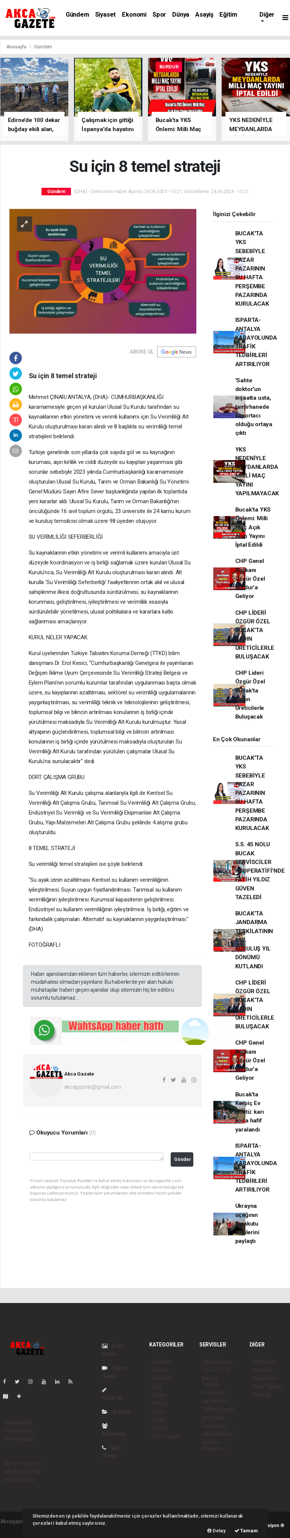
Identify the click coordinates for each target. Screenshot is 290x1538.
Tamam (246, 1530)
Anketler (261, 1370)
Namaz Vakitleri (211, 1381)
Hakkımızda (17, 1422)
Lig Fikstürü (215, 1401)
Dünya (180, 14)
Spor (159, 14)
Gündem (77, 14)
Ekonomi (134, 14)
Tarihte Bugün (218, 1409)
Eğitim (228, 14)
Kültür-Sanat (166, 1436)
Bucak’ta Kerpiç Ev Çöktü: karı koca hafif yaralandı (249, 1112)
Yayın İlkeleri (18, 1431)
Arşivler (116, 1412)
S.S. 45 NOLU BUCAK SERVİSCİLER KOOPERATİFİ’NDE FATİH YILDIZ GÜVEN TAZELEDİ (260, 871)
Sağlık (158, 1420)
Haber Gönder (20, 1480)
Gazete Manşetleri (214, 1445)
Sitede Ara (264, 1362)
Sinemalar (213, 1417)
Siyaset (105, 14)
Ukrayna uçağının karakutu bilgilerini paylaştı (247, 1223)
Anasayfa (17, 46)
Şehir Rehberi (217, 1434)
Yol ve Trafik (216, 1370)
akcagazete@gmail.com (92, 1087)
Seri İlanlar (214, 1426)
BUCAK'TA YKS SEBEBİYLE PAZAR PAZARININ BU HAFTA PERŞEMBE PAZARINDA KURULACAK (252, 268)
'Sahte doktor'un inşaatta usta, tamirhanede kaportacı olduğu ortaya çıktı (254, 407)
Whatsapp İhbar (22, 1471)
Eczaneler (213, 1393)
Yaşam (159, 1428)
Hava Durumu (217, 1362)
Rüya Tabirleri (267, 1386)
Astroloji (261, 1395)
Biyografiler (265, 1378)
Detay (216, 1530)
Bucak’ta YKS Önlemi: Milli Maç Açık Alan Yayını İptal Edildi (253, 527)
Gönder (182, 1159)
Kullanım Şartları (23, 1463)
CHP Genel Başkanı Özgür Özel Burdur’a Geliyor (250, 579)
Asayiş (204, 14)
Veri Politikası (19, 1439)
